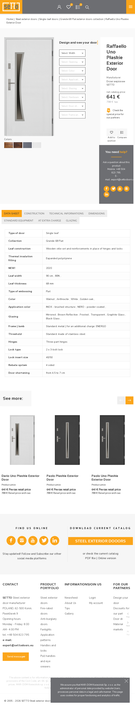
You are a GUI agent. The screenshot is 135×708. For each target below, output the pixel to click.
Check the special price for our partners (115, 114)
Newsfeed (71, 595)
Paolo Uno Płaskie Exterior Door (105, 475)
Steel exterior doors (49, 598)
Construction (34, 213)
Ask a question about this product (116, 164)
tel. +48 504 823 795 (16, 632)
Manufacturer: (114, 77)
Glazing (71, 220)
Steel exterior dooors (100, 539)
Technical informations (66, 213)
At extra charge (49, 220)
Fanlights (45, 627)
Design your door (120, 598)
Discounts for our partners (121, 608)
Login (92, 595)
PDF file (91, 556)
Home (10, 19)
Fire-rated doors (46, 608)
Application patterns (47, 635)
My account (96, 601)
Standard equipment (18, 220)
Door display (121, 617)
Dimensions (97, 213)
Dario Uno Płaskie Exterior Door (21, 475)
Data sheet (11, 213)
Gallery (69, 611)
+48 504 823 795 (118, 171)
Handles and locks (48, 645)
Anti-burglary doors (48, 619)
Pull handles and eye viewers (47, 659)
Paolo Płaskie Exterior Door (63, 475)
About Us (70, 601)
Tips (67, 606)
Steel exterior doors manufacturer (48, 698)
